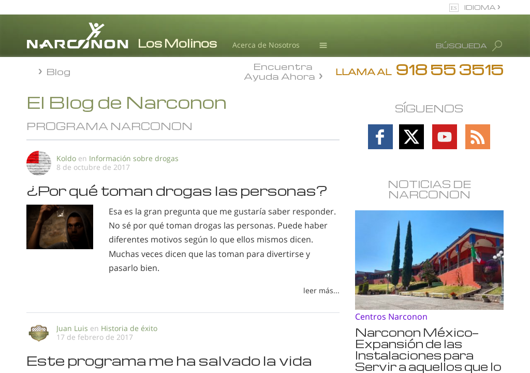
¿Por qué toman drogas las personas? (177, 190)
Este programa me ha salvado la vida (169, 360)
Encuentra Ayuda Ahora (279, 70)
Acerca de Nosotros (266, 45)
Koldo (66, 158)
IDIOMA (480, 7)
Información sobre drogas (134, 158)
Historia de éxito (129, 328)
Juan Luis (72, 328)
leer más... (321, 290)
